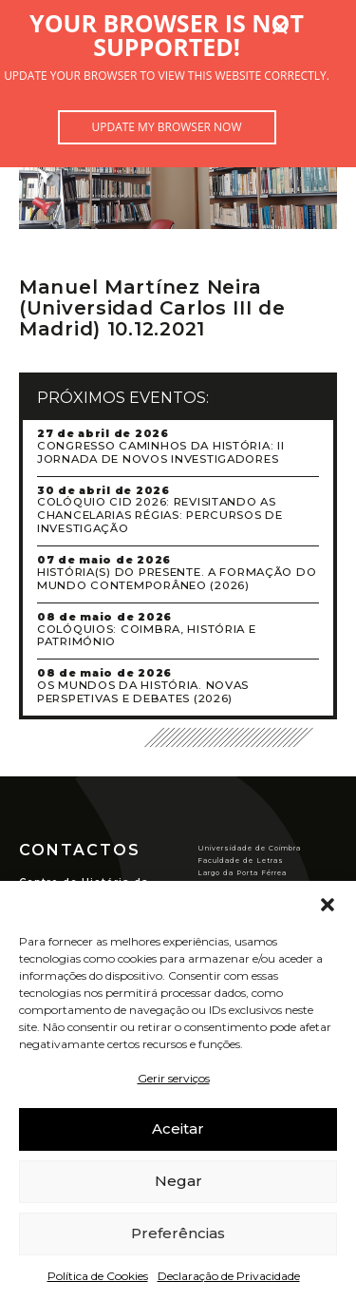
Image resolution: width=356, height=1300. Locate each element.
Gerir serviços (174, 1078)
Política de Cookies (97, 1276)
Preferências (178, 1233)
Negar (178, 1181)
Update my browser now (166, 127)
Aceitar (178, 1128)
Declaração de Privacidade (229, 1276)
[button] (327, 904)
